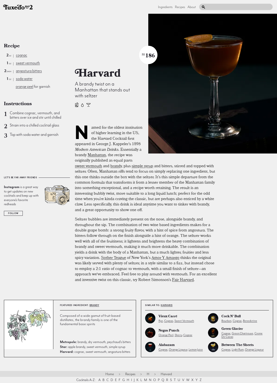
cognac (21, 55)
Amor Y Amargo (165, 257)
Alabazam (167, 345)
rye (161, 320)
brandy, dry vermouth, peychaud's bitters (95, 342)
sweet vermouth (28, 63)
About (191, 7)
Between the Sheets (237, 345)
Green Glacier (232, 329)
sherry (178, 335)
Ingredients (165, 7)
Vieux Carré (168, 317)
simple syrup (142, 166)
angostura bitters (29, 71)
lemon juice (196, 349)
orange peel (24, 86)
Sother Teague (113, 257)
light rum (238, 349)
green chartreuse (242, 333)
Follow (13, 213)
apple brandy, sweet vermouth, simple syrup (92, 347)
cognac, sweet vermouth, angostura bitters (95, 352)
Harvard (167, 305)
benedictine (250, 320)
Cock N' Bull (231, 317)
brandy (116, 166)
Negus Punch (169, 331)
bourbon (226, 320)
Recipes (180, 7)
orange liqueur (178, 349)
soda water (24, 79)
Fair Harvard (183, 279)
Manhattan (97, 155)
